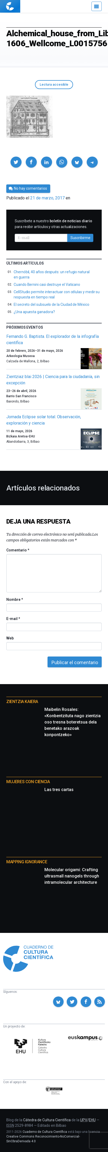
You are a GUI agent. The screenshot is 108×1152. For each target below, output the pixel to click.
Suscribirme (80, 238)
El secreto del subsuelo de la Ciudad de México (51, 304)
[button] (16, 162)
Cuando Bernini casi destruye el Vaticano (47, 284)
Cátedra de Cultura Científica (47, 1120)
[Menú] (96, 6)
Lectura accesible (54, 84)
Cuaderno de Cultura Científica (45, 1132)
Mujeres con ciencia (28, 781)
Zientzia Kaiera (22, 701)
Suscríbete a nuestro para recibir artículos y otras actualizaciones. (53, 224)
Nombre (14, 599)
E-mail (13, 619)
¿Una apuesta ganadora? (34, 312)
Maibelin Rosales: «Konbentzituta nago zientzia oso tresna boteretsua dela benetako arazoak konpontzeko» (72, 722)
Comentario (17, 550)
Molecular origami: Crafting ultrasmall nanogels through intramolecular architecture (71, 876)
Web (10, 638)
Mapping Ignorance (26, 861)
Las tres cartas (59, 789)
